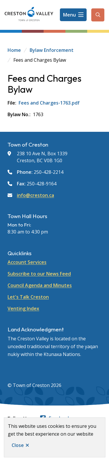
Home (14, 50)
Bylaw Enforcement (52, 50)
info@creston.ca (35, 195)
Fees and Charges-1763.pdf (49, 103)
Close (18, 445)
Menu (69, 15)
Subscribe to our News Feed (39, 274)
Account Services (27, 262)
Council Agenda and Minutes (40, 285)
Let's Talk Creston (28, 297)
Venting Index (23, 308)
